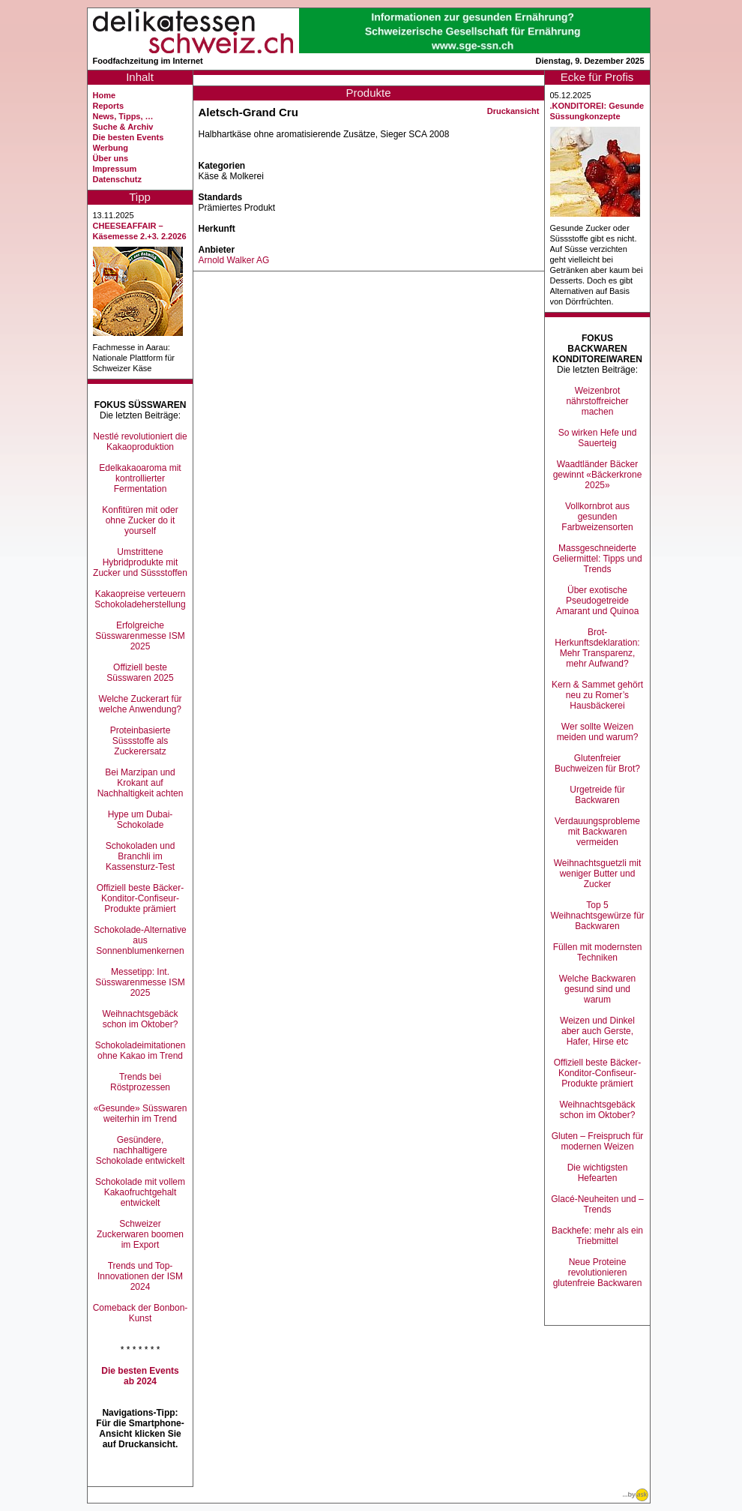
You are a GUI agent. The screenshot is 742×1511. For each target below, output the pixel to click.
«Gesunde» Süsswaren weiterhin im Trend (140, 1113)
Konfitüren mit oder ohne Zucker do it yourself (140, 520)
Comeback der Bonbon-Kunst (140, 1313)
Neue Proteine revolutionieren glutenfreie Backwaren (597, 1272)
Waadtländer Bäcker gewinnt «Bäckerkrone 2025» (597, 474)
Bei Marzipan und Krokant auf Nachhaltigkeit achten (140, 783)
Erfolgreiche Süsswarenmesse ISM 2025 (139, 636)
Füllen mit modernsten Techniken (597, 952)
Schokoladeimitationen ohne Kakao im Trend (140, 1050)
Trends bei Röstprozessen (140, 1082)
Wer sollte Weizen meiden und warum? (598, 731)
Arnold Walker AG (234, 260)
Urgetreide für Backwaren (597, 794)
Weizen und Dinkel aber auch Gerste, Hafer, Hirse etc (597, 1031)
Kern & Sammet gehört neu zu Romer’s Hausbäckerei (597, 695)
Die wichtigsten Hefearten (597, 1172)
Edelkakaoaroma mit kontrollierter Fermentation (140, 478)
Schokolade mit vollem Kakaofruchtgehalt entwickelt (140, 1192)
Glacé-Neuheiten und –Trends (597, 1204)
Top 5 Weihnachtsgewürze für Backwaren (597, 915)
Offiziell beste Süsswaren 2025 (139, 672)
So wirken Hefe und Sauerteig (597, 437)
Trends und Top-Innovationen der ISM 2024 (140, 1276)
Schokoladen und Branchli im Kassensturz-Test (140, 856)
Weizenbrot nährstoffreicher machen (597, 401)
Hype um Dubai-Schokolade (140, 819)
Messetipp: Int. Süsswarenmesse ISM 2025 (139, 982)
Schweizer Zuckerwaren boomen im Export (140, 1234)
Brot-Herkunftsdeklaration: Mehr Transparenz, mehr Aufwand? (597, 648)
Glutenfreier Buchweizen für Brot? (597, 763)
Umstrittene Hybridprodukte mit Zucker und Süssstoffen (140, 562)
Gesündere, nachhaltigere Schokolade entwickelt (140, 1150)
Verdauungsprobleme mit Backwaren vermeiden (597, 831)
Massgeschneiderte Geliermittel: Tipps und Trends (597, 558)
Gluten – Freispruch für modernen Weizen (598, 1141)
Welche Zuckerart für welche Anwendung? (139, 704)
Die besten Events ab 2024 (139, 1376)
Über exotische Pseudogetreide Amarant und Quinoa (597, 600)
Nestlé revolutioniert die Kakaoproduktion (140, 441)
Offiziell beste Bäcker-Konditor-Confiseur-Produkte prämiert (140, 898)
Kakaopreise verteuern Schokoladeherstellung (139, 599)
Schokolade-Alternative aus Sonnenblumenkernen (140, 940)
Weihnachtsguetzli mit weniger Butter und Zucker (598, 873)
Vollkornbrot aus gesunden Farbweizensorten (597, 516)
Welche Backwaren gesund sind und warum (597, 989)
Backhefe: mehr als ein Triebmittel (597, 1235)
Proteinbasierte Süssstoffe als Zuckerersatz (140, 741)
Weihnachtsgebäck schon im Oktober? (140, 1019)
